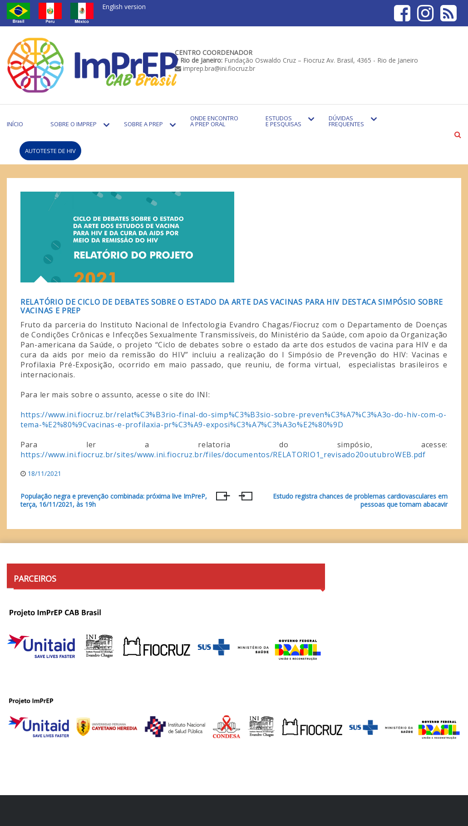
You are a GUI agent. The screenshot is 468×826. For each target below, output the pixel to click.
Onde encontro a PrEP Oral (214, 121)
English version (124, 6)
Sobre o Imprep (73, 124)
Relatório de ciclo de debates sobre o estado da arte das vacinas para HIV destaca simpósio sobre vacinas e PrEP (231, 306)
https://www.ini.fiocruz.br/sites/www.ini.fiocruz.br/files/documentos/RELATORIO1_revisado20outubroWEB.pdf (223, 455)
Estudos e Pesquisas (283, 121)
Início (15, 124)
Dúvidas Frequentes (346, 121)
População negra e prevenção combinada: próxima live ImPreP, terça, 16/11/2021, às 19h (113, 500)
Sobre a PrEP (143, 124)
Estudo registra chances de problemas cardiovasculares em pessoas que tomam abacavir (360, 500)
